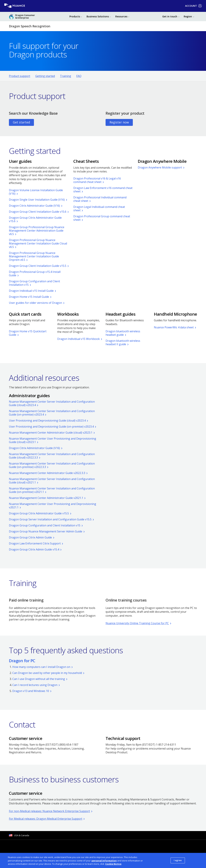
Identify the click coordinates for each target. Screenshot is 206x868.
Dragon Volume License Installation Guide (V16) (36, 191)
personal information (104, 860)
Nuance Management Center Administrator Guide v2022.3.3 (47, 473)
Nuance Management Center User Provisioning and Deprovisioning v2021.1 (52, 505)
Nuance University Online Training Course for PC (137, 623)
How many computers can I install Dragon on (41, 667)
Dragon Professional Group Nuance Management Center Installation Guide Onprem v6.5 (34, 256)
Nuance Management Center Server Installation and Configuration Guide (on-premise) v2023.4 (52, 412)
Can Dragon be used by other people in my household (47, 673)
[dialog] (103, 860)
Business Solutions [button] (98, 16)
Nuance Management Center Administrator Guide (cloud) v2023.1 (50, 432)
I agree (178, 860)
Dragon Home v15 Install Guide (29, 297)
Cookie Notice (113, 863)
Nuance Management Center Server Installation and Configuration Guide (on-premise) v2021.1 (52, 490)
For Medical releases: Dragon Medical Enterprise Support (45, 819)
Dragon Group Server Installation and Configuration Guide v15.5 (50, 519)
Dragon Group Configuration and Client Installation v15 (34, 283)
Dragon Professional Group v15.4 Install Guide (34, 273)
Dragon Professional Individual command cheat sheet (99, 199)
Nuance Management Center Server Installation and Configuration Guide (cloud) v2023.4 (52, 403)
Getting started (45, 76)
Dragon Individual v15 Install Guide (31, 291)
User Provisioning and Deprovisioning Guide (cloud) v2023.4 (47, 420)
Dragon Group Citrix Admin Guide (30, 537)
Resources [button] (121, 16)
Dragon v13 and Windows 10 (30, 691)
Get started (21, 122)
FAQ (78, 76)
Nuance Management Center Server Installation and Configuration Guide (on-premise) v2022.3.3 (52, 465)
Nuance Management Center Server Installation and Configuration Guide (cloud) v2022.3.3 (52, 455)
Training (65, 76)
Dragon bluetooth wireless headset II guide (123, 342)
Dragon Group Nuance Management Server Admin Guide (45, 531)
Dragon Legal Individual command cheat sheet (99, 208)
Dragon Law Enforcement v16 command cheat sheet (102, 189)
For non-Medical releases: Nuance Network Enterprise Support (49, 811)
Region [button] (188, 16)
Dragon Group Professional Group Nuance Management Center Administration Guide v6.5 (36, 230)
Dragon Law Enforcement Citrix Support (35, 543)
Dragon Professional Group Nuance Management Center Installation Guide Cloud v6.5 (38, 243)
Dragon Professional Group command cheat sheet (101, 218)
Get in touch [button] (169, 16)
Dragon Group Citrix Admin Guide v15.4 (34, 549)
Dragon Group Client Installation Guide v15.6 (37, 212)
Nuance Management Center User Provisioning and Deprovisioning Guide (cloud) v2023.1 (52, 440)
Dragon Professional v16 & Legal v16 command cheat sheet (97, 180)
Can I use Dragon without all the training (38, 679)
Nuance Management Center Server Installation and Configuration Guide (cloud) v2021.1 (52, 480)
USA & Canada (21, 835)
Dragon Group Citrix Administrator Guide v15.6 (35, 219)
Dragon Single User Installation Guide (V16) (37, 199)
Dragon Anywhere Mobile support (160, 167)
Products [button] (74, 16)
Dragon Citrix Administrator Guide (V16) (34, 206)
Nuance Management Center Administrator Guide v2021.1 (46, 498)
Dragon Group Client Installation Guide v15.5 (37, 266)
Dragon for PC (22, 660)
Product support (19, 76)
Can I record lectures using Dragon (34, 685)
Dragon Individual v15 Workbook (78, 339)
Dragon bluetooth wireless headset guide (123, 333)
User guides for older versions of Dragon (35, 303)
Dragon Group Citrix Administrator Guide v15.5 (39, 513)
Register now (119, 122)
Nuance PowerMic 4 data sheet (174, 327)
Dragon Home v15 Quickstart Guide (27, 333)
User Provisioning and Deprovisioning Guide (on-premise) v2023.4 (51, 426)
